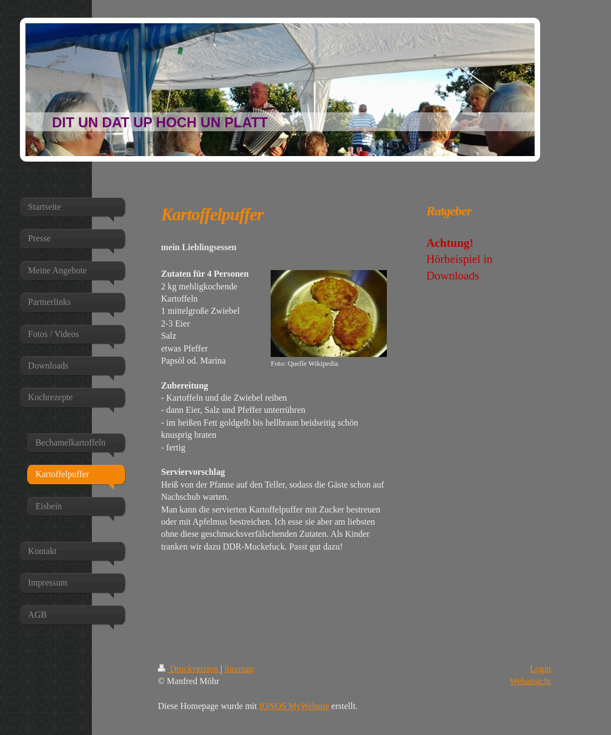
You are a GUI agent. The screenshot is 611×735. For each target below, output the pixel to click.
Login (540, 669)
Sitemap (239, 669)
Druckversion (189, 669)
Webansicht (530, 681)
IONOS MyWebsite (294, 706)
